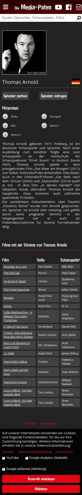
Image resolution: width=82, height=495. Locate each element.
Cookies (8, 452)
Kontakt (31, 423)
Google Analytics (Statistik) (48, 457)
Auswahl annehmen (41, 478)
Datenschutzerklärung (34, 452)
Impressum (48, 423)
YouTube (12, 457)
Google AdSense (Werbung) (26, 469)
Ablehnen (41, 489)
